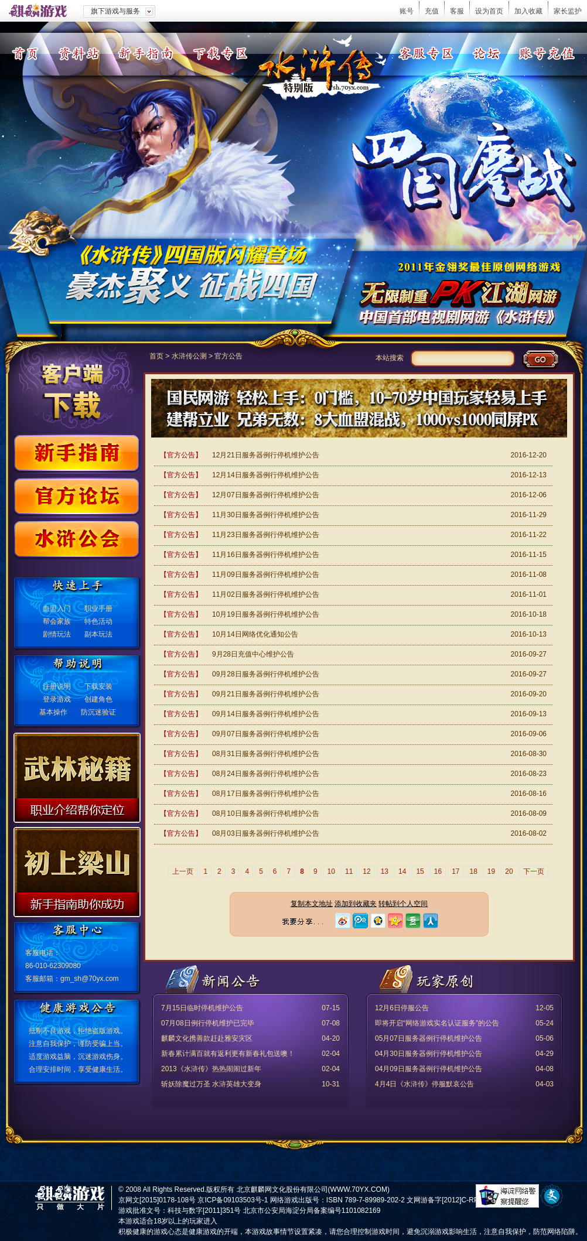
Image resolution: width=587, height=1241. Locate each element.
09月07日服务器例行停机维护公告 (265, 734)
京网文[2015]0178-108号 (157, 1200)
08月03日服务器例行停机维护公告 (265, 833)
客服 (457, 11)
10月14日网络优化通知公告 (255, 634)
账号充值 (547, 53)
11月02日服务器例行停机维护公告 (265, 594)
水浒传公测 (189, 356)
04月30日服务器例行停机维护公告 (428, 1053)
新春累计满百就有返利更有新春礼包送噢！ (228, 1053)
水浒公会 (77, 541)
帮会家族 (57, 621)
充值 (432, 11)
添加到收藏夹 (356, 904)
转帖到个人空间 (403, 904)
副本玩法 (98, 634)
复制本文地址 (312, 904)
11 (349, 871)
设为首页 (489, 11)
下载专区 (220, 53)
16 (438, 871)
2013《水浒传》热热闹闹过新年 (211, 1069)
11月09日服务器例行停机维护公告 (265, 574)
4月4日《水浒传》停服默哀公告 (424, 1084)
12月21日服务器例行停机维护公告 (265, 455)
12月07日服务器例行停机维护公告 (265, 495)
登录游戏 (57, 699)
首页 (24, 53)
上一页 (182, 871)
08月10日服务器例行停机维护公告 (265, 813)
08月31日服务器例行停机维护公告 (265, 754)
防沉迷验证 (98, 712)
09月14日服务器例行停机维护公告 (265, 714)
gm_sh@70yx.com (89, 979)
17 (455, 871)
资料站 (79, 53)
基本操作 (53, 712)
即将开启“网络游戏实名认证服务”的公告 (437, 1023)
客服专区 (425, 53)
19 (491, 871)
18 (473, 871)
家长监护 (568, 11)
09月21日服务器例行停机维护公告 (265, 694)
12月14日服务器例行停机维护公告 (265, 475)
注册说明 (57, 686)
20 (509, 871)
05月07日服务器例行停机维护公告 (428, 1038)
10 (331, 871)
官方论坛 (77, 497)
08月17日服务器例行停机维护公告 (265, 793)
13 (384, 871)
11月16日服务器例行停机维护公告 (265, 555)
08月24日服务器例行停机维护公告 (265, 774)
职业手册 (98, 608)
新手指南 (145, 53)
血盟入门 (57, 608)
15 (420, 871)
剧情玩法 (57, 634)
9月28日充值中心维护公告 (253, 654)
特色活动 (98, 621)
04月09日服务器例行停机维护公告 (428, 1069)
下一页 (533, 871)
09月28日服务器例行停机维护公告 (265, 674)
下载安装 (98, 686)
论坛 (486, 53)
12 (366, 871)
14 (402, 871)
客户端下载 (72, 387)
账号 (407, 11)
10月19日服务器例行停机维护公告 (265, 614)
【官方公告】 (181, 455)
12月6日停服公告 (402, 1008)
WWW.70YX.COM (358, 1189)
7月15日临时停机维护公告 (202, 1008)
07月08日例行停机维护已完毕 (207, 1023)
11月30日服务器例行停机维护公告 (265, 515)
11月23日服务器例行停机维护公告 (265, 535)
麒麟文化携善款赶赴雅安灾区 (206, 1038)
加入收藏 (528, 11)
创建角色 (98, 699)
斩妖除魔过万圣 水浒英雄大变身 (211, 1084)
